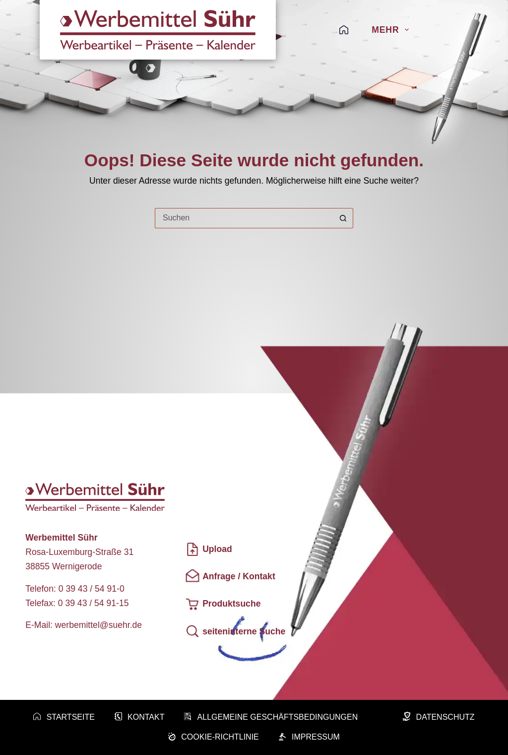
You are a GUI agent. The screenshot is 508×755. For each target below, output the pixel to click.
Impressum (309, 738)
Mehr (390, 30)
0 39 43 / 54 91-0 (92, 589)
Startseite (63, 717)
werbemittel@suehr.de (98, 625)
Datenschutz (438, 717)
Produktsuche (223, 604)
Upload (208, 549)
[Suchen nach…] (244, 218)
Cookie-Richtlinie (213, 738)
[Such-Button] (343, 218)
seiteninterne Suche (235, 631)
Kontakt (140, 717)
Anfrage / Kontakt (230, 576)
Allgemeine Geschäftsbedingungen (271, 717)
